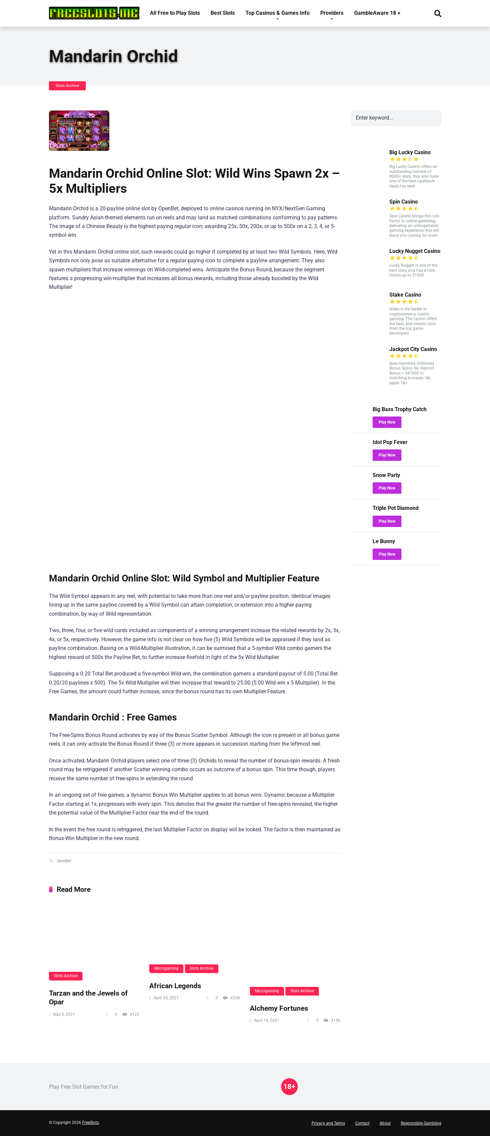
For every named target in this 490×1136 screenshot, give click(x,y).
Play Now (387, 422)
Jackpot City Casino (413, 349)
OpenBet (64, 861)
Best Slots (223, 13)
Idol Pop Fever (390, 442)
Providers (331, 13)
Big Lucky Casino (410, 152)
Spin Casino (403, 202)
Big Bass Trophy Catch (400, 409)
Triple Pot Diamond (396, 508)
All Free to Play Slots (175, 13)
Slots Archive (67, 85)
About (385, 1123)
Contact (362, 1123)
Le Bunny (384, 541)
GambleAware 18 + (377, 13)
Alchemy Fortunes (279, 1008)
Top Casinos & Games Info (278, 13)
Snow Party (386, 475)
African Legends (175, 985)
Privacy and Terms (328, 1123)
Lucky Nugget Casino (414, 251)
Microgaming (166, 968)
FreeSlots (90, 1122)
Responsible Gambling (421, 1123)
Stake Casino (405, 295)
